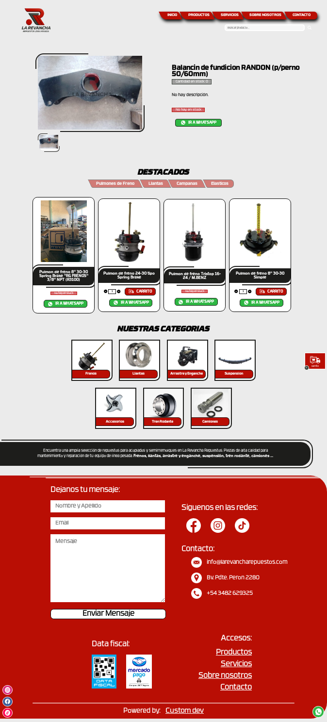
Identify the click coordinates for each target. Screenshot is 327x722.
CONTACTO (302, 15)
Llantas (155, 184)
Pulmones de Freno (115, 184)
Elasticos (220, 184)
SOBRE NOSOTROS (265, 15)
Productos (234, 652)
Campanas (187, 184)
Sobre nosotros (225, 676)
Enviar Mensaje (108, 614)
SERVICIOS (230, 15)
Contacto (236, 687)
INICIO (172, 15)
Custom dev (184, 711)
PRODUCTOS (199, 15)
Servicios (236, 664)
